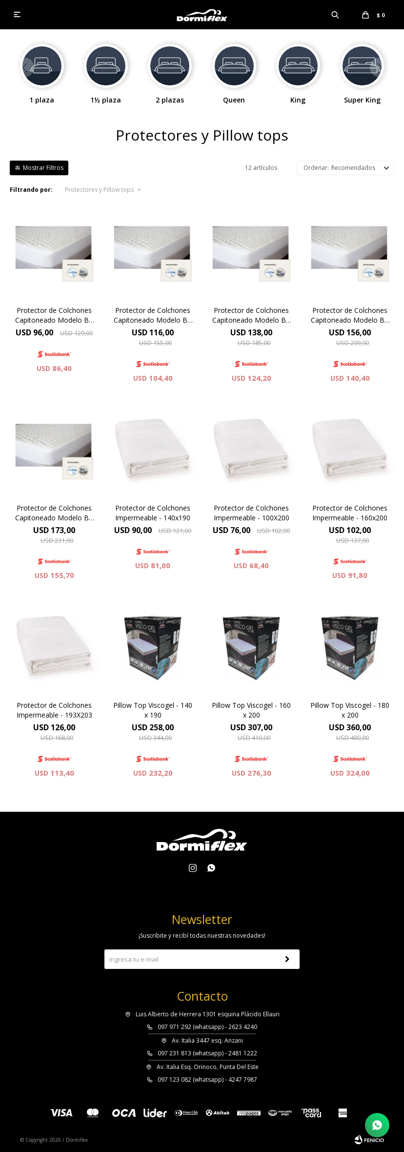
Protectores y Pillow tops (99, 189)
